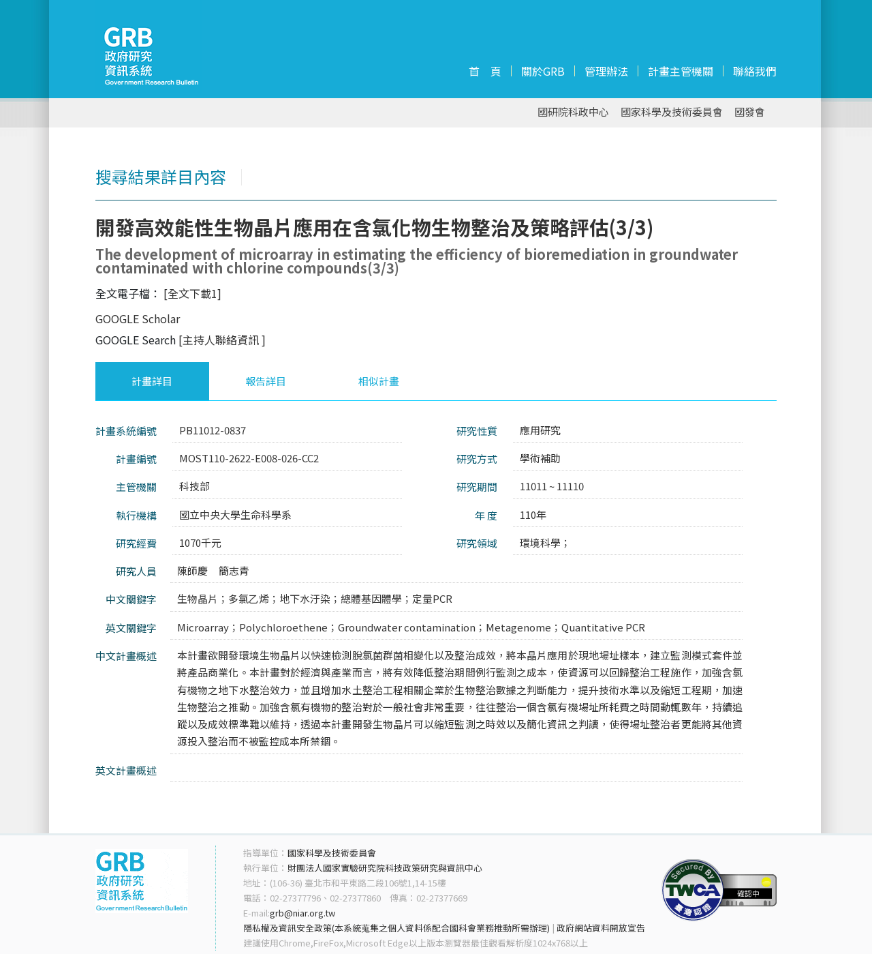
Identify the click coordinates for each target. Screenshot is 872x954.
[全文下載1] (192, 293)
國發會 (749, 112)
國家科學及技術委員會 (672, 112)
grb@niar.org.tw (302, 912)
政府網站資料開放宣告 (601, 927)
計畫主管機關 (680, 70)
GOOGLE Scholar (137, 318)
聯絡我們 (755, 70)
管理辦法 (606, 70)
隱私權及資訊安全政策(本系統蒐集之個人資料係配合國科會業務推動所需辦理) (396, 927)
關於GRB (543, 70)
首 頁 (485, 70)
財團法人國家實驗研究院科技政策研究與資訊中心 (384, 867)
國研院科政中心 (573, 112)
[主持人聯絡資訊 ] (222, 339)
